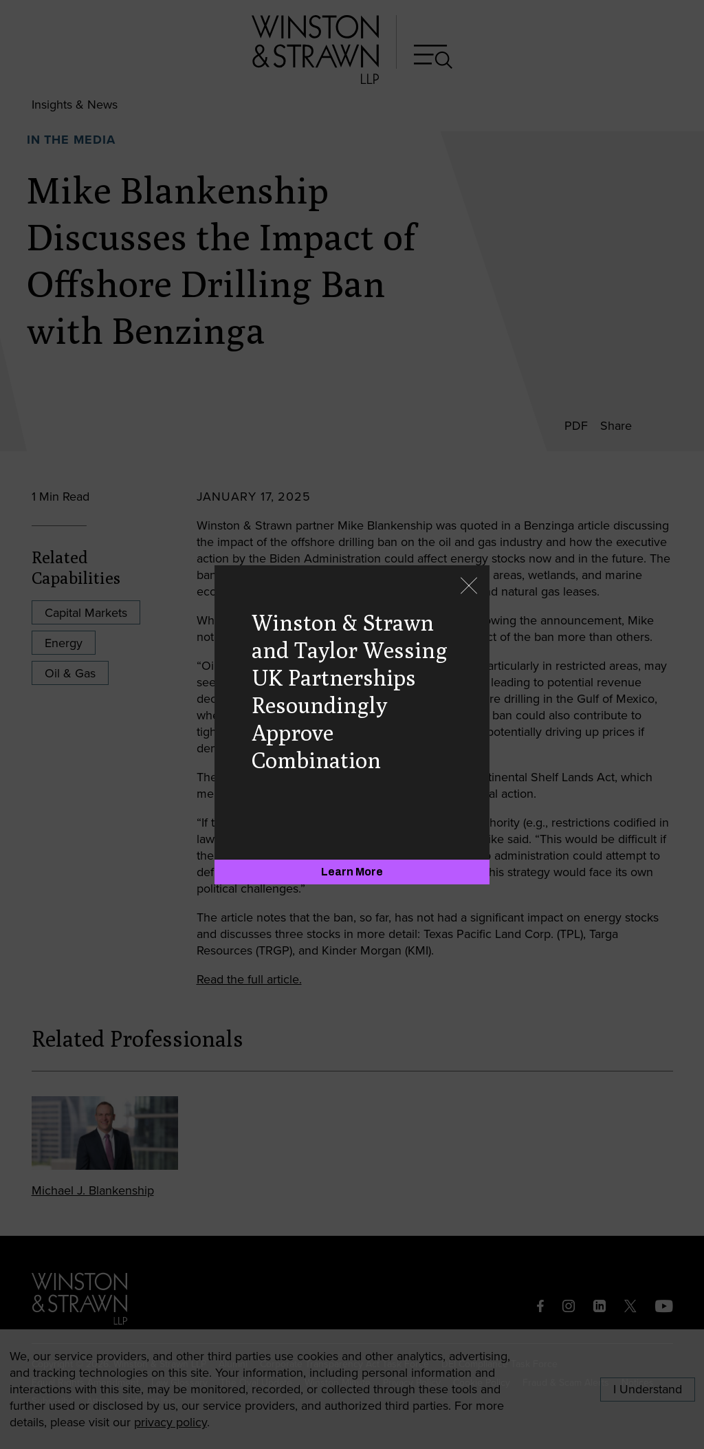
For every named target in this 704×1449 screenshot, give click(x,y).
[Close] (469, 587)
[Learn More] (352, 872)
